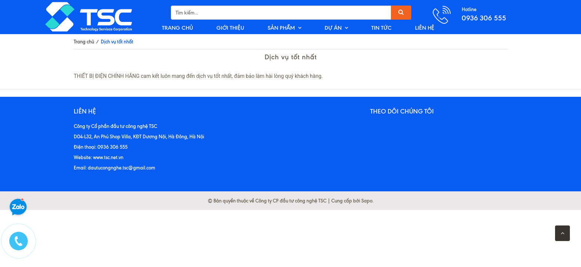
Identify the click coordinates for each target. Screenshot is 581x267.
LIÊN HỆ (424, 27)
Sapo (366, 201)
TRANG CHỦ (177, 27)
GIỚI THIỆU (230, 27)
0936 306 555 (484, 18)
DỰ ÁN (333, 27)
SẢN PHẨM (281, 27)
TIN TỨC (381, 27)
